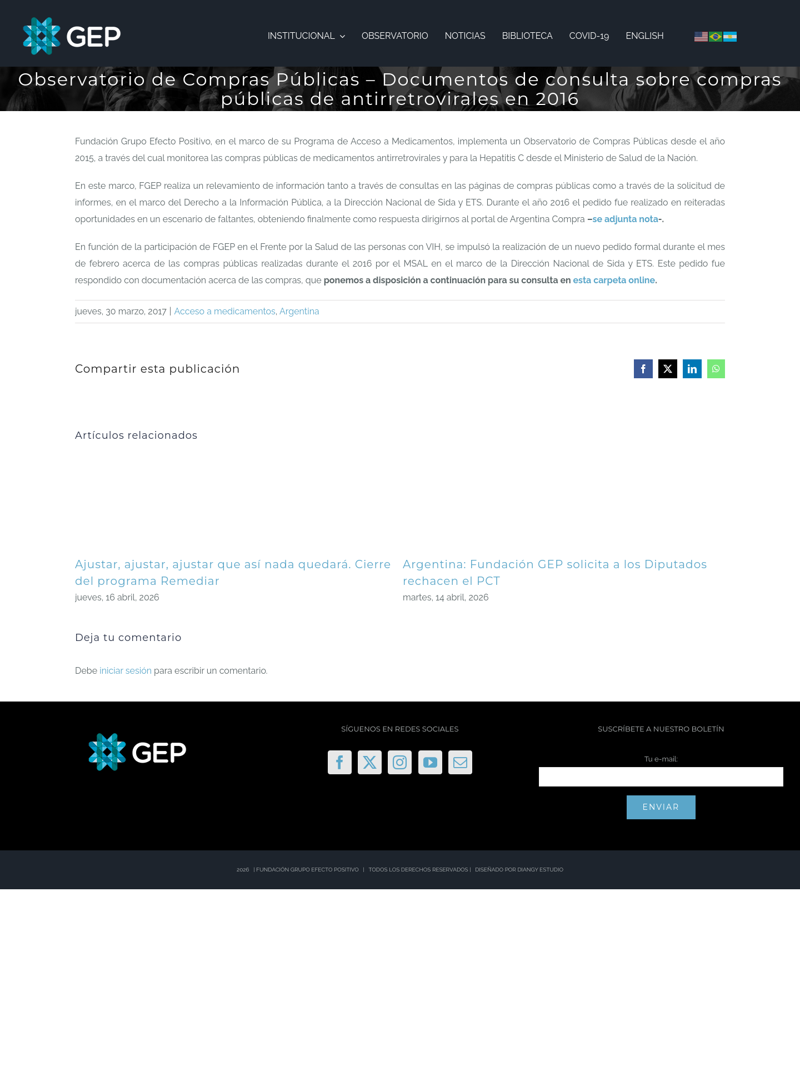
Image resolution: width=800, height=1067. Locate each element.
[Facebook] (340, 762)
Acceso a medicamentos (225, 311)
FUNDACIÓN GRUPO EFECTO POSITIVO (307, 869)
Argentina (299, 311)
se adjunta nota (625, 219)
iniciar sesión (126, 670)
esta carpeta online (614, 280)
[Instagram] (400, 762)
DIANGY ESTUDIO (540, 869)
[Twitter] (370, 762)
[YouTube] (430, 762)
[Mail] (460, 762)
